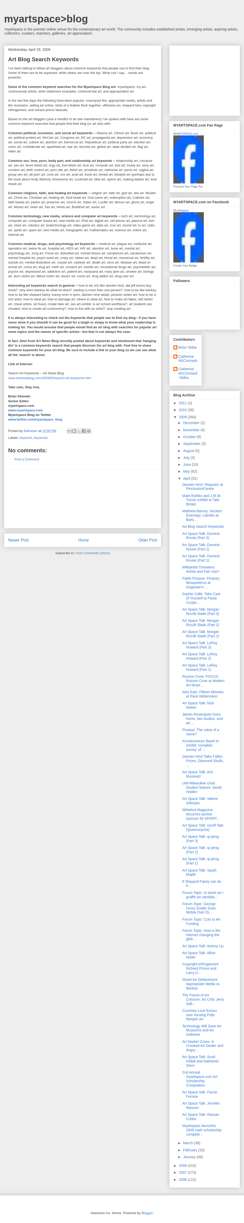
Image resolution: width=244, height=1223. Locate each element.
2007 (183, 1172)
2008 (183, 1166)
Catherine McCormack (187, 358)
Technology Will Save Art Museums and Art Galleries (201, 1030)
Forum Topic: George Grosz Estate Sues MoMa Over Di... (199, 908)
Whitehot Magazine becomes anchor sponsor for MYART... (201, 814)
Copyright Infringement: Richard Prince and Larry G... (200, 968)
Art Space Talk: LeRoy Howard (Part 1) (199, 667)
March (188, 1143)
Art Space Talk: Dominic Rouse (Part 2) (201, 547)
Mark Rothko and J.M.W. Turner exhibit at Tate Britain (201, 500)
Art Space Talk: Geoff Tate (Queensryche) (202, 827)
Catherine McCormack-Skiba (187, 373)
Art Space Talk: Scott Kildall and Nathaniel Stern (200, 1061)
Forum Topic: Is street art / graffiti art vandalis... (202, 895)
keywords (41, 438)
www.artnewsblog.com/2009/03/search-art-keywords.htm (49, 378)
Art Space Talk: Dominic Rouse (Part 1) (201, 558)
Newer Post (18, 540)
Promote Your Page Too (188, 186)
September (192, 444)
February (190, 1150)
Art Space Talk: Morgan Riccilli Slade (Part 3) (200, 611)
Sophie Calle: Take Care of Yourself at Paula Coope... (201, 598)
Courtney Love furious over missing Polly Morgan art (199, 1015)
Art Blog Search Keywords (203, 526)
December (191, 423)
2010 (183, 410)
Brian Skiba (187, 347)
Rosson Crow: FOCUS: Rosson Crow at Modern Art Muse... (203, 680)
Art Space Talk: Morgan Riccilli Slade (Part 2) (200, 622)
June (187, 464)
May (187, 471)
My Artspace (181, 210)
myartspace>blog (46, 18)
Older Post (147, 540)
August (189, 451)
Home (83, 540)
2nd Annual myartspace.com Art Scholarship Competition (200, 1078)
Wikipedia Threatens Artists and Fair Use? (200, 569)
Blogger (146, 1213)
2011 (183, 403)
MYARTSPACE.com (185, 133)
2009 (183, 417)
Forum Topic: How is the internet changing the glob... (201, 934)
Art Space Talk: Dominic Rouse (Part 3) (201, 536)
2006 (183, 1180)
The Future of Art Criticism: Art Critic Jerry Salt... (203, 999)
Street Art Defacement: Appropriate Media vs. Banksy (201, 984)
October (190, 437)
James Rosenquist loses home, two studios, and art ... (202, 718)
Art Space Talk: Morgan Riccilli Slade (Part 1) (200, 634)
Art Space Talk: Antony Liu (203, 946)
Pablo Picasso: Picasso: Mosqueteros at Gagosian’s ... (201, 582)
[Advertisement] (82, 498)
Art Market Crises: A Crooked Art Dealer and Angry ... (202, 1046)
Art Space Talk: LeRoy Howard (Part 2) (199, 656)
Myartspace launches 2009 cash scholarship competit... (201, 1130)
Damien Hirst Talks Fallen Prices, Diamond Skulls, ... (203, 760)
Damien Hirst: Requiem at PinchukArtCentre (202, 487)
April (187, 478)
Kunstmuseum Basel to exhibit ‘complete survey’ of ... (200, 745)
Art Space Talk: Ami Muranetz (197, 774)
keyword (26, 438)
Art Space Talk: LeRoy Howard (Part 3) (199, 645)
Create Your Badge (185, 265)
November (191, 430)
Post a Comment (26, 459)
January (190, 1157)
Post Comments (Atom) (92, 553)
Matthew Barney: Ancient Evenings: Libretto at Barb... (202, 515)
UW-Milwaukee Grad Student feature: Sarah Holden (202, 787)
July (186, 458)
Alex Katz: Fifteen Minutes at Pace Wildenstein (203, 694)
